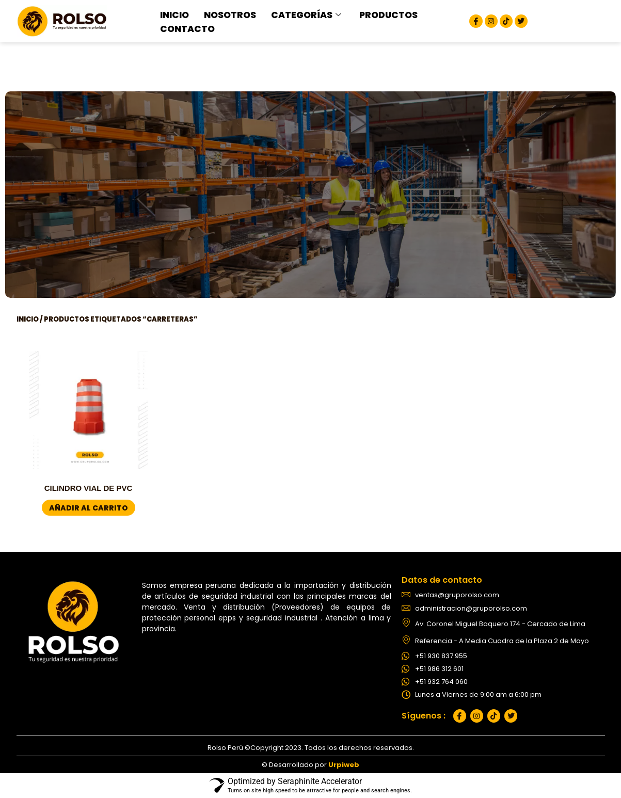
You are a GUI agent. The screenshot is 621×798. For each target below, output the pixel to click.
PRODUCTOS (363, 15)
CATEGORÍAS (290, 15)
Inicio (28, 319)
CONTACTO (182, 28)
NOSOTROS (223, 15)
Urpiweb (343, 765)
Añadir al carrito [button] (88, 508)
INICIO (172, 15)
